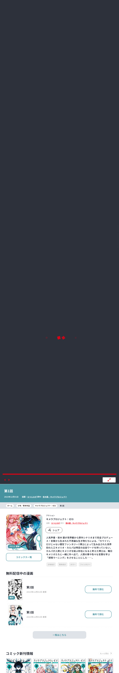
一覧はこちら (59, 635)
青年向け (62, 564)
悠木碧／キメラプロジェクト (55, 496)
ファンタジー (85, 564)
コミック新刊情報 (19, 653)
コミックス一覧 (24, 557)
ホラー (73, 564)
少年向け (51, 564)
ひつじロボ (32, 496)
